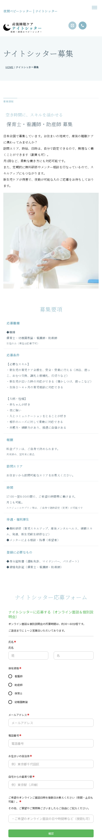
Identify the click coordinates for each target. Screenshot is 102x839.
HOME (9, 67)
